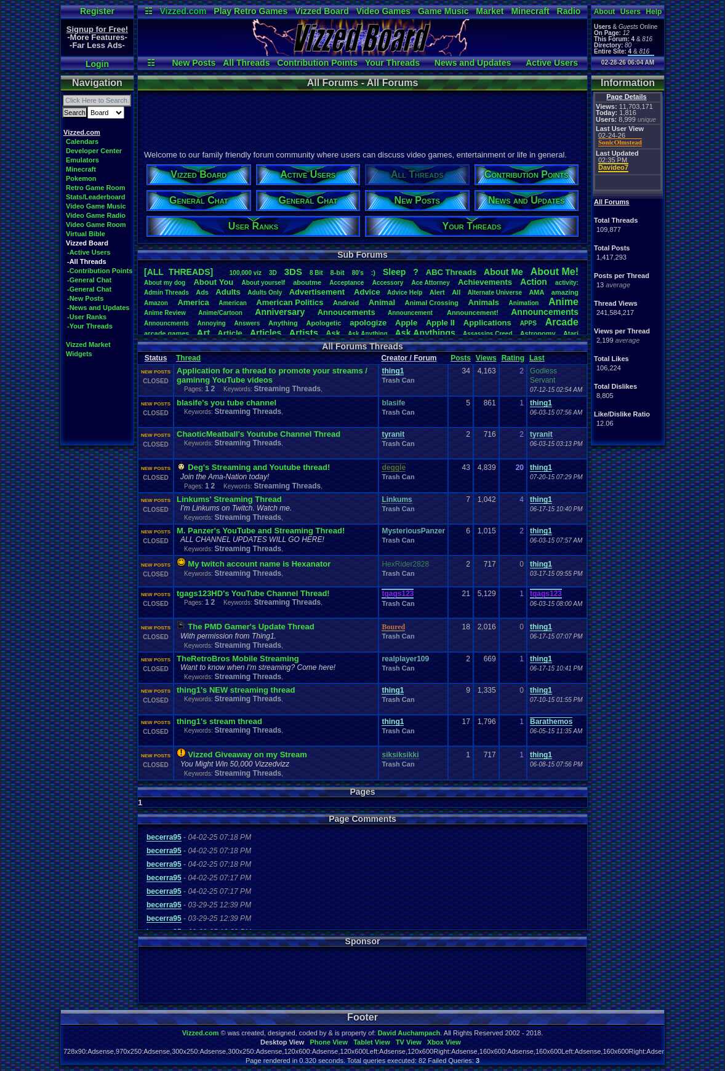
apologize (368, 322)
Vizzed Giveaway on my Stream (247, 754)
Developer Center (94, 150)
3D (273, 272)
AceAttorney (430, 282)
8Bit (316, 272)
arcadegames (166, 333)
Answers (247, 323)
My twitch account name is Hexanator (259, 563)
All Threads (246, 63)
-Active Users (88, 252)
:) (373, 272)
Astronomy (538, 333)
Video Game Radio (96, 215)
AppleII (440, 322)
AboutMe (503, 272)
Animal (382, 302)
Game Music (443, 11)
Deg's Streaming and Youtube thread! (259, 467)
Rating (513, 358)
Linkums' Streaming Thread (229, 499)
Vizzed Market (88, 344)
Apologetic (324, 323)
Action (533, 282)
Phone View (329, 1042)
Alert (437, 292)
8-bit (337, 272)
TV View (409, 1042)
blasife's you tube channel (226, 402)
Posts (461, 358)
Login (97, 64)
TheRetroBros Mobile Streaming (238, 658)
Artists (303, 332)
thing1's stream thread (219, 721)
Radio (569, 11)
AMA (536, 292)
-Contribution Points (99, 270)
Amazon (156, 303)
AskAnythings (425, 333)
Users (630, 11)
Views (486, 358)
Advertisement (318, 292)
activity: (567, 282)
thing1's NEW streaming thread (236, 690)
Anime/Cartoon (220, 312)
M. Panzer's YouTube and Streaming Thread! (261, 530)
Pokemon (81, 178)
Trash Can (398, 380)
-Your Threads (90, 326)
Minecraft (530, 11)
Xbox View (444, 1042)
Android (346, 302)
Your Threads (392, 63)
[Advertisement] (362, 118)
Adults (227, 292)
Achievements (485, 282)
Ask (333, 333)
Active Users (552, 63)
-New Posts (85, 298)
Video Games (383, 11)
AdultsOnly (264, 292)
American (232, 303)
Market (489, 11)
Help (654, 11)
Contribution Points (317, 63)
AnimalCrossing (432, 302)
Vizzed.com (182, 11)
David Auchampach (409, 1033)
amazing (565, 292)
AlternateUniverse (495, 292)
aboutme (307, 282)
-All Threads (86, 261)
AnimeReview (165, 312)
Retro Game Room (96, 187)
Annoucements (346, 312)
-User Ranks (86, 317)
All (456, 292)
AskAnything (367, 333)
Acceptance (346, 282)
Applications (487, 322)
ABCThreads (451, 272)
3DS (293, 271)
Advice (367, 292)
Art (203, 332)
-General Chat (89, 280)
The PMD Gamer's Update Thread (251, 626)
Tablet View (371, 1042)
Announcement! (473, 312)
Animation (524, 303)
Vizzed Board (322, 11)
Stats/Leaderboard (96, 197)
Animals (483, 302)
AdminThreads (166, 292)
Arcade (562, 322)
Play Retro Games (250, 11)
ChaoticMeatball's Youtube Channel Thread (258, 434)
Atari (571, 333)
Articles (265, 333)
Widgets (79, 353)
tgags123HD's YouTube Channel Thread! (253, 593)
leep (394, 272)
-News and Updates (98, 307)
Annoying (212, 323)
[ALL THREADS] (178, 272)
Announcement (411, 312)
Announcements (545, 312)
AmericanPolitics (289, 302)
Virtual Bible (85, 233)
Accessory (388, 282)
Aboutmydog (164, 282)
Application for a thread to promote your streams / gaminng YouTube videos (272, 375)
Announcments (166, 323)
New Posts (193, 63)
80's (358, 272)
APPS (528, 323)
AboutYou (213, 282)
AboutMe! (555, 271)
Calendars (82, 141)
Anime (563, 302)
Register (97, 11)
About (604, 11)
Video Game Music (96, 206)
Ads (202, 292)
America (193, 302)
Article (229, 333)
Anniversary (280, 312)
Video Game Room (96, 224)
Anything (283, 323)
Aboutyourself (263, 282)
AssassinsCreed (488, 333)
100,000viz (246, 272)
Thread (188, 358)
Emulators (82, 160)
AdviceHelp (404, 292)
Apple (406, 322)
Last (537, 358)
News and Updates (473, 63)
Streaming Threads (287, 388)
